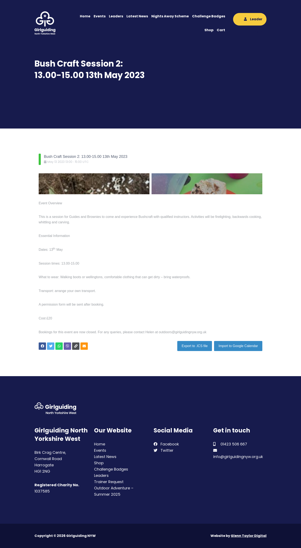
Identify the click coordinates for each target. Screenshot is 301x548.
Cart (221, 30)
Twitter (163, 450)
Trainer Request (109, 481)
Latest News (137, 16)
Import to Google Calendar (238, 346)
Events (100, 16)
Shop (208, 30)
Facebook (166, 444)
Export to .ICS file (195, 346)
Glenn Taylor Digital (249, 535)
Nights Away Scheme (170, 16)
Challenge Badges (208, 16)
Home (85, 16)
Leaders (116, 16)
